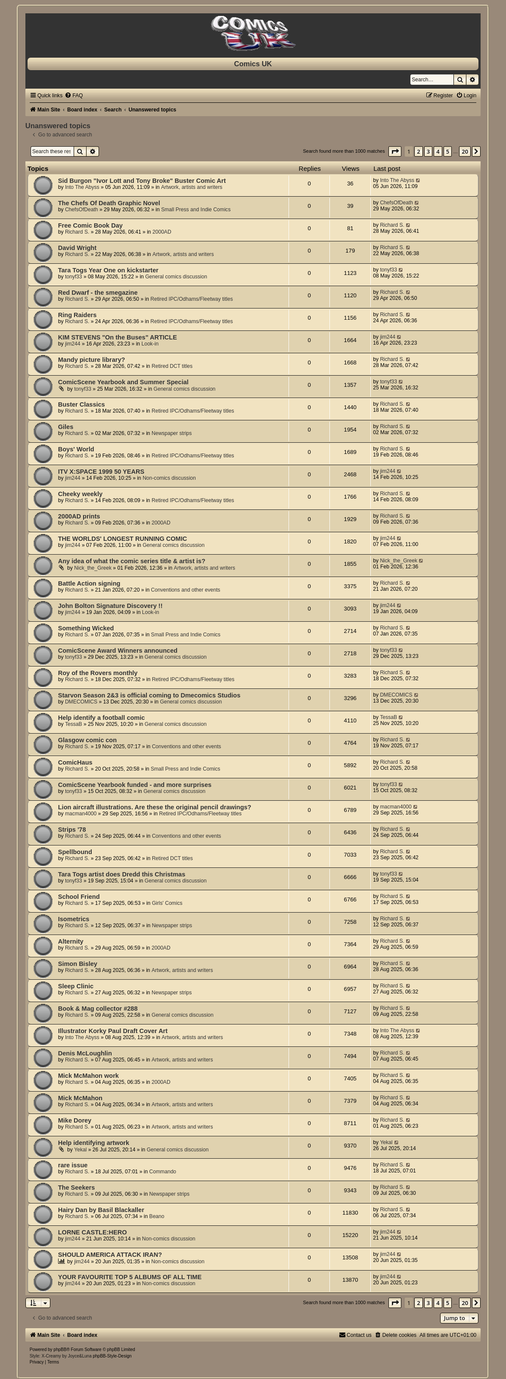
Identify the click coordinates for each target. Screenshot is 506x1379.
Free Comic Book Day (90, 225)
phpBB (59, 1349)
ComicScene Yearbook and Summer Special (123, 382)
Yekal (80, 1150)
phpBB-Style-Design (112, 1356)
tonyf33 (73, 277)
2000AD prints (79, 516)
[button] (394, 151)
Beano (157, 1216)
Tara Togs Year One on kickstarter (108, 270)
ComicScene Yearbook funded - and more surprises (134, 784)
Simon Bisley (77, 963)
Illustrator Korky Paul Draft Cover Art (113, 1030)
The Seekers (76, 1187)
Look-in (149, 344)
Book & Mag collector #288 (98, 1008)
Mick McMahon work (88, 1075)
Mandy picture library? (91, 359)
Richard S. (77, 232)
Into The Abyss (82, 187)
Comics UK (253, 64)
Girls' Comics (167, 903)
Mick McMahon (80, 1098)
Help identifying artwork (93, 1142)
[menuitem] (74, 96)
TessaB (73, 724)
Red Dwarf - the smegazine (98, 292)
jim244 (73, 344)
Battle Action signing (89, 583)
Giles (66, 426)
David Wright (77, 247)
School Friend (79, 896)
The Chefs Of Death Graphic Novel (109, 203)
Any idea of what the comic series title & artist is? (131, 561)
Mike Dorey (74, 1120)
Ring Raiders (77, 315)
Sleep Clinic (75, 986)
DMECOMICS (81, 702)
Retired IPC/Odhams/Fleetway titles (191, 299)
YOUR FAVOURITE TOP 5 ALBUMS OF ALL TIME (130, 1277)
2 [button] (418, 151)
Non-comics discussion (169, 478)
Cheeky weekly (80, 494)
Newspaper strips (172, 433)
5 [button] (447, 151)
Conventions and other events (185, 590)
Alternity (71, 941)
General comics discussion (176, 277)
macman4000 (80, 814)
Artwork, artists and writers (191, 187)
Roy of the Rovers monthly (98, 672)
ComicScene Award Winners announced (117, 650)
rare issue (73, 1165)
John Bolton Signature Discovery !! (110, 605)
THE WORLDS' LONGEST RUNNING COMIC (122, 538)
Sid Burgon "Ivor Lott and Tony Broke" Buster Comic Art (142, 180)
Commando (163, 1172)
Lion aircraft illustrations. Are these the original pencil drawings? (154, 807)
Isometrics (74, 919)
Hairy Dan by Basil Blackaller (101, 1209)
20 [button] (465, 151)
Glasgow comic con (87, 740)
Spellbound (75, 851)
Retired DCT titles (172, 366)
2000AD (161, 232)
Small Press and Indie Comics (195, 210)
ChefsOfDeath (81, 210)
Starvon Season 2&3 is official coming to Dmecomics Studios (149, 695)
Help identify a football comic (101, 717)
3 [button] (428, 151)
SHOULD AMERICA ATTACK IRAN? (110, 1254)
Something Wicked (86, 628)
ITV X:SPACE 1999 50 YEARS (101, 471)
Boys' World (76, 449)
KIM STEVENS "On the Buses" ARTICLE (117, 337)
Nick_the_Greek (93, 568)
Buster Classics (81, 404)
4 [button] (437, 151)
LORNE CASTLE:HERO (92, 1232)
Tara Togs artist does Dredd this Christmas (122, 874)
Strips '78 (72, 829)
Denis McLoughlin (85, 1053)
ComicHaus (75, 762)
